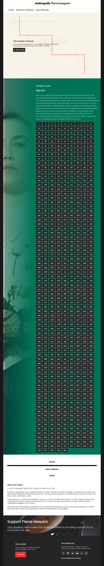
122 (65, 180)
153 (91, 194)
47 (46, 146)
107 (84, 172)
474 (71, 350)
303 (71, 268)
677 (45, 450)
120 (52, 180)
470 (45, 350)
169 (78, 202)
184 (58, 211)
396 (91, 311)
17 (84, 128)
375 (71, 302)
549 (91, 385)
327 (52, 281)
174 (52, 207)
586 (39, 407)
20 (46, 133)
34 (78, 137)
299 (45, 268)
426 (52, 328)
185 (65, 211)
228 (52, 233)
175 (58, 207)
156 (52, 198)
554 (65, 389)
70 (78, 154)
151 (78, 194)
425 (45, 328)
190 (39, 215)
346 (58, 289)
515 (45, 372)
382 (58, 307)
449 (84, 337)
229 (58, 233)
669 (52, 446)
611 (84, 416)
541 (39, 385)
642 (52, 433)
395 (84, 311)
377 (84, 302)
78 (72, 159)
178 (78, 207)
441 (91, 333)
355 (58, 294)
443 (45, 337)
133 (78, 185)
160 (78, 198)
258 (71, 246)
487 (39, 359)
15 (71, 128)
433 (39, 333)
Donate (11, 10)
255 (52, 246)
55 (39, 150)
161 (84, 198)
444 (52, 337)
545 (65, 385)
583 (78, 402)
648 (91, 433)
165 (52, 202)
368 (84, 298)
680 (65, 450)
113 (65, 176)
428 (65, 328)
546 (71, 385)
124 (78, 180)
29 (46, 137)
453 (52, 342)
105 (71, 172)
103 (58, 172)
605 (45, 416)
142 (78, 189)
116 (84, 176)
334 (39, 285)
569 (45, 398)
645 (71, 433)
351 (91, 289)
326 (45, 281)
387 (91, 307)
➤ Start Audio (19, 50)
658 (39, 442)
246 (52, 241)
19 (39, 133)
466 (78, 346)
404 (84, 315)
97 (78, 167)
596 (45, 411)
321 (71, 276)
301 (58, 268)
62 (85, 150)
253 (39, 246)
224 (84, 228)
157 (58, 198)
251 (84, 241)
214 (78, 224)
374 (65, 302)
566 (84, 394)
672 (71, 446)
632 (45, 429)
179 (84, 207)
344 (45, 289)
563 (65, 394)
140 (65, 189)
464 (65, 346)
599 (65, 411)
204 (71, 220)
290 (45, 263)
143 (84, 189)
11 (45, 128)
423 (91, 324)
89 (84, 163)
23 (65, 133)
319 (58, 276)
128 (45, 185)
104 (65, 172)
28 (39, 137)
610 (78, 416)
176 (65, 207)
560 (45, 394)
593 (84, 407)
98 (84, 167)
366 (71, 298)
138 (52, 189)
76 (59, 159)
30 (52, 137)
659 (45, 442)
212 (65, 224)
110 (45, 176)
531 (91, 376)
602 (84, 411)
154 (39, 198)
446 (65, 337)
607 (58, 416)
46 (39, 146)
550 (39, 389)
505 (39, 368)
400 (58, 315)
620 (84, 420)
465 (71, 346)
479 (45, 355)
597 (52, 411)
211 (58, 224)
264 (52, 250)
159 (71, 198)
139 (58, 189)
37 (39, 141)
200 (45, 220)
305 (84, 268)
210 (52, 224)
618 (71, 420)
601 (78, 411)
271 (39, 254)
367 (78, 298)
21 (52, 133)
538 (78, 381)
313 (78, 272)
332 (84, 281)
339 (71, 285)
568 (39, 398)
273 (52, 254)
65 (46, 154)
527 (65, 376)
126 (91, 180)
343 (39, 289)
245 (45, 241)
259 (78, 246)
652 (58, 437)
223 (78, 228)
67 (59, 154)
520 (78, 372)
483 (71, 355)
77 (65, 159)
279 (91, 254)
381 (52, 307)
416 (45, 324)
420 (71, 324)
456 (71, 342)
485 (84, 355)
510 (71, 368)
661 (58, 442)
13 (58, 128)
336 (52, 285)
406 (39, 320)
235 (39, 237)
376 (78, 302)
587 (45, 407)
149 (65, 194)
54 (91, 146)
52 (78, 146)
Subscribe (20, 554)
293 (65, 263)
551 (45, 389)
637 (78, 429)
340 (78, 285)
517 (58, 372)
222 (71, 228)
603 (91, 411)
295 (78, 263)
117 (91, 176)
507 (52, 368)
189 (91, 211)
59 (65, 150)
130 (58, 185)
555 (71, 389)
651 (52, 437)
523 (39, 376)
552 (52, 389)
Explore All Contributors (25, 10)
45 (91, 141)
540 (91, 381)
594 (91, 407)
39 (52, 141)
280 (39, 259)
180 (91, 207)
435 (52, 333)
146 (45, 194)
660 (52, 442)
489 (52, 359)
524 (45, 376)
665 (84, 442)
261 (91, 246)
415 (39, 324)
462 (52, 346)
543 (52, 385)
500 (65, 363)
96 (71, 167)
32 (65, 137)
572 (65, 398)
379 (39, 307)
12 (52, 128)
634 (58, 429)
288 (91, 259)
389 (45, 311)
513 (91, 368)
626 (65, 424)
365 (65, 298)
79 (78, 159)
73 (39, 159)
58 (59, 150)
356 (65, 294)
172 (39, 207)
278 (84, 254)
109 (39, 176)
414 (91, 320)
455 (65, 342)
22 (58, 133)
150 (71, 194)
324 (91, 276)
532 (39, 381)
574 (78, 398)
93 (52, 167)
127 (39, 185)
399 (52, 315)
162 (91, 198)
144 (91, 189)
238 (58, 237)
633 (52, 429)
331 (78, 281)
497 (45, 363)
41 (65, 141)
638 (84, 429)
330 (71, 281)
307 (39, 272)
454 (58, 342)
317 (45, 276)
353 (45, 294)
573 (71, 398)
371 (45, 302)
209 (45, 224)
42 (72, 141)
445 (58, 337)
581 (65, 402)
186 (71, 211)
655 (78, 437)
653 (65, 437)
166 (58, 202)
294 (71, 263)
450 (91, 337)
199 (39, 220)
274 (58, 254)
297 (91, 263)
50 (65, 146)
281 (45, 259)
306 (91, 268)
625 (58, 424)
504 (91, 363)
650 (45, 437)
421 (78, 324)
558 (91, 389)
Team (52, 475)
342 (91, 285)
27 (91, 133)
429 (71, 328)
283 (58, 259)
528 (71, 376)
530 (84, 376)
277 (78, 254)
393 (71, 311)
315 (91, 272)
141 (71, 189)
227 (45, 233)
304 (78, 268)
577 (39, 402)
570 (52, 398)
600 (71, 411)
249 (71, 241)
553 (58, 389)
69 (71, 154)
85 (59, 163)
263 (45, 250)
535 (58, 381)
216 (91, 224)
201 (52, 220)
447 (71, 337)
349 (78, 289)
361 (39, 298)
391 (58, 311)
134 (84, 185)
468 (91, 346)
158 (65, 198)
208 (39, 224)
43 (78, 141)
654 (71, 437)
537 (71, 381)
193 (58, 215)
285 (71, 259)
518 (65, 372)
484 (78, 355)
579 (52, 402)
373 (58, 302)
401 (65, 315)
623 (45, 424)
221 (65, 228)
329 (65, 281)
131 (65, 185)
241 (78, 237)
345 (52, 289)
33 (71, 137)
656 (84, 437)
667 (39, 446)
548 (84, 385)
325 (39, 281)
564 (71, 394)
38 (46, 141)
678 (52, 450)
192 (52, 215)
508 (58, 368)
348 (71, 289)
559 (39, 394)
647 (84, 433)
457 (78, 342)
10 (39, 128)
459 (91, 342)
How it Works (52, 469)
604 (39, 416)
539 (84, 381)
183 (52, 211)
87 (72, 163)
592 (78, 407)
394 (78, 311)
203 (65, 220)
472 (58, 350)
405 (91, 315)
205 (78, 220)
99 (91, 167)
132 (71, 185)
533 (45, 381)
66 (52, 154)
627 (71, 424)
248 (65, 241)
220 (58, 228)
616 (58, 420)
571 (58, 398)
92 (46, 167)
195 (71, 215)
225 (91, 228)
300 (52, 268)
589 (58, 407)
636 (71, 429)
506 (45, 368)
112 (58, 176)
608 (65, 416)
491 (65, 359)
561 (52, 394)
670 (58, 446)
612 (91, 416)
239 (65, 237)
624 (52, 424)
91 (39, 167)
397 (39, 315)
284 (65, 259)
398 (45, 315)
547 (78, 385)
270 (91, 250)
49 (58, 146)
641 (45, 433)
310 (58, 272)
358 (78, 294)
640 (39, 433)
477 (91, 350)
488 (45, 359)
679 (58, 450)
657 (91, 437)
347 (65, 289)
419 (65, 324)
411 (71, 320)
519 (71, 372)
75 (52, 159)
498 (52, 363)
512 (84, 368)
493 (78, 359)
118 (39, 180)
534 (52, 381)
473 (65, 350)
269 (84, 250)
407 (45, 320)
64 (39, 154)
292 (58, 263)
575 (84, 398)
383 (65, 307)
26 (85, 133)
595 (39, 411)
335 (45, 285)
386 (84, 307)
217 (39, 228)
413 (84, 320)
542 (45, 385)
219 (52, 228)
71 (84, 154)
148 (58, 194)
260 (84, 246)
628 (78, 424)
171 (91, 202)
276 (71, 254)
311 (65, 272)
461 (45, 346)
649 (39, 437)
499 (58, 363)
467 (84, 346)
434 (45, 333)
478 (39, 355)
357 (71, 294)
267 (71, 250)
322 (78, 276)
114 (71, 176)
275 (65, 254)
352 (39, 294)
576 (91, 398)
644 (65, 433)
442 (39, 337)
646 (78, 433)
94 (58, 167)
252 (91, 241)
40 (58, 141)
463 (58, 346)
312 (71, 272)
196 (78, 215)
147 (52, 194)
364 (58, 298)
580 (58, 402)
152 (84, 194)
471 (52, 350)
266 (65, 250)
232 (78, 233)
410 (65, 320)
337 (58, 285)
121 (58, 180)
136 (39, 189)
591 (71, 407)
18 (91, 128)
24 (72, 133)
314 (84, 272)
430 (78, 328)
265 (58, 250)
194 (65, 215)
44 (84, 141)
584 (84, 402)
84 (52, 163)
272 (45, 254)
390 (52, 311)
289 (39, 263)
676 (39, 450)
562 (58, 394)
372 (52, 302)
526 (58, 376)
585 (91, 402)
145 (39, 194)
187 (78, 211)
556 (78, 389)
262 (39, 250)
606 (52, 416)
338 (65, 285)
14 (65, 128)
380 (45, 307)
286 (78, 259)
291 (52, 263)
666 (91, 442)
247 (58, 241)
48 (52, 146)
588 (52, 407)
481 (58, 355)
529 (78, 376)
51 (71, 146)
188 (84, 211)
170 (84, 202)
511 (78, 368)
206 (84, 220)
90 (91, 163)
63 (91, 150)
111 (52, 176)
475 (78, 350)
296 (84, 263)
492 (71, 359)
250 (78, 241)
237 (52, 237)
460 (39, 346)
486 (91, 355)
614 (45, 420)
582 (71, 402)
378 (91, 302)
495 (91, 359)
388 (39, 311)
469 (39, 350)
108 (91, 172)
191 (45, 215)
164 (45, 202)
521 (84, 372)
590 (65, 407)
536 (65, 381)
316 (39, 276)
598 (58, 411)
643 (58, 433)
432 (91, 328)
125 (84, 180)
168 (71, 202)
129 (52, 185)
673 (78, 446)
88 (78, 163)
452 (45, 342)
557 (84, 389)
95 (65, 167)
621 (91, 420)
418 (58, 324)
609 (71, 416)
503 (84, 363)
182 (45, 211)
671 (65, 446)
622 (39, 424)
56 (46, 150)
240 (71, 237)
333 (91, 281)
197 (84, 215)
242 (84, 237)
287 (84, 259)
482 (65, 355)
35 (84, 137)
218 (45, 228)
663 (71, 442)
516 (52, 372)
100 (39, 172)
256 (58, 246)
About (52, 462)
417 (52, 324)
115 (78, 176)
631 (39, 429)
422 (84, 324)
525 (52, 376)
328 (58, 281)
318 (52, 276)
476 (84, 350)
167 (65, 202)
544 (58, 385)
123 (71, 180)
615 (52, 420)
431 (84, 328)
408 (52, 320)
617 (65, 420)
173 (45, 207)
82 (39, 163)
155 (45, 198)
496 (39, 363)
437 (65, 333)
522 (91, 372)
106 (78, 172)
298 (39, 268)
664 (78, 442)
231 (71, 233)
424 (39, 328)
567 (91, 394)
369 (91, 298)
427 (58, 328)
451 (39, 342)
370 (39, 302)
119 (45, 180)
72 (91, 154)
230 (65, 233)
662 (65, 442)
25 (78, 133)
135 (91, 185)
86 (65, 163)
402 (71, 315)
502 (78, 363)
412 (78, 320)
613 (39, 420)
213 (71, 224)
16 (78, 128)
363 (52, 298)
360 (91, 294)
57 (52, 150)
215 (84, 224)
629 (84, 424)
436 (58, 333)
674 (84, 446)
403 (78, 315)
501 (71, 363)
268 (78, 250)
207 (91, 220)
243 (91, 237)
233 (84, 233)
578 (45, 402)
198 (91, 215)
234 (91, 233)
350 (84, 289)
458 (84, 342)
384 (71, 307)
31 (58, 137)
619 (78, 420)
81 (91, 159)
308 (45, 272)
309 (52, 272)
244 (39, 241)
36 (91, 137)
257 (65, 246)
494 (84, 359)
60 (71, 150)
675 (91, 446)
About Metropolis (42, 10)
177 (71, 207)
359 (84, 294)
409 (58, 320)
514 (39, 372)
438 (71, 333)
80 (84, 159)
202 (58, 220)
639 (91, 429)
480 (52, 355)
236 (45, 237)
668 (45, 446)
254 (45, 246)
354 (52, 294)
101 (45, 172)
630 (91, 424)
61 (78, 150)
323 (84, 276)
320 (65, 276)
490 (58, 359)
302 (65, 268)
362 (45, 298)
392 (65, 311)
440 (84, 333)
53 (84, 146)
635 (65, 429)
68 (65, 154)
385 (78, 307)
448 (78, 337)
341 (84, 285)
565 (78, 394)
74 (45, 159)
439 (78, 333)
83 (46, 163)
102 (52, 172)
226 (39, 233)
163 (39, 202)
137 (45, 189)
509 (65, 368)
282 (52, 259)
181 (39, 211)
